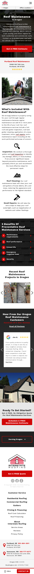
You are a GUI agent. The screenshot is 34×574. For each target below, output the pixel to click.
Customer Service (17, 493)
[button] (2, 349)
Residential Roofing (17, 498)
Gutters (17, 505)
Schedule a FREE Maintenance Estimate (17, 422)
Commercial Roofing (17, 502)
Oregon (5, 8)
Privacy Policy (17, 534)
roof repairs (20, 134)
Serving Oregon (15, 439)
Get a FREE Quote (17, 474)
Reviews (17, 531)
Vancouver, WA (13, 552)
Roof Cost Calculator (17, 513)
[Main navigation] (30, 3)
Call (7, 571)
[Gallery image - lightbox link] (17, 293)
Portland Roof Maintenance (17, 61)
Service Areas (17, 527)
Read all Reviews (17, 326)
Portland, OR (12, 543)
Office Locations (25, 8)
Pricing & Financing (17, 510)
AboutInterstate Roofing (17, 523)
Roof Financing (17, 517)
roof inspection (17, 154)
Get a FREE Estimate (17, 49)
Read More (9, 362)
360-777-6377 (25, 552)
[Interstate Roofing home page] (5, 3)
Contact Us (23, 571)
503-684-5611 (23, 543)
